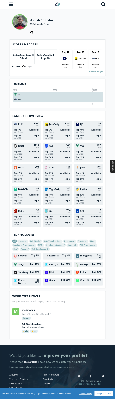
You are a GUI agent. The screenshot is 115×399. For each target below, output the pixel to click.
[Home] (58, 4)
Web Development (40, 248)
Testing (25, 248)
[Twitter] (103, 376)
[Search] (103, 4)
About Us (13, 374)
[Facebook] (90, 376)
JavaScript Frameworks (24, 244)
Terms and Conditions (19, 379)
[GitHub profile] (31, 32)
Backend (22, 241)
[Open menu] (11, 4)
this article (30, 362)
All (14, 241)
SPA (15, 248)
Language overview (27, 116)
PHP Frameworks (88, 244)
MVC (40, 244)
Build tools (35, 241)
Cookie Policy (15, 387)
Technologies (23, 234)
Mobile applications (55, 244)
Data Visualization (52, 241)
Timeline (19, 83)
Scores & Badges (25, 44)
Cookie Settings (85, 393)
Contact (46, 383)
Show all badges (96, 71)
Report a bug (49, 379)
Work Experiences (26, 296)
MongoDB (72, 244)
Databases (69, 241)
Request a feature (51, 374)
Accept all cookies (104, 393)
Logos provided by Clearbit (88, 384)
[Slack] (79, 376)
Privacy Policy (15, 383)
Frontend (82, 241)
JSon (92, 241)
